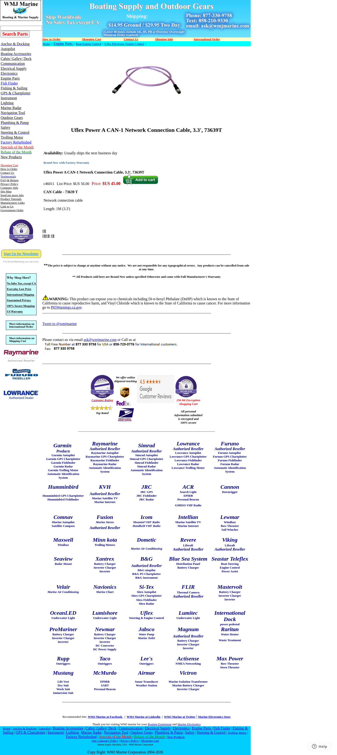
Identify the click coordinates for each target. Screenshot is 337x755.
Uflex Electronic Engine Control (124, 44)
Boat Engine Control (88, 44)
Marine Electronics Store (214, 716)
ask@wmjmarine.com (100, 340)
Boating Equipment (159, 724)
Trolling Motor (237, 732)
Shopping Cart (150, 740)
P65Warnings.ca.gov (66, 307)
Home (46, 44)
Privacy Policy (129, 740)
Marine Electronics (189, 724)
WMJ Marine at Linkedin (143, 716)
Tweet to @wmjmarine (59, 324)
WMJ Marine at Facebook (105, 716)
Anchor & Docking (25, 728)
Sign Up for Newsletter (21, 254)
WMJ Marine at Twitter (179, 716)
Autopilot (45, 728)
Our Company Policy (105, 740)
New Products (176, 737)
